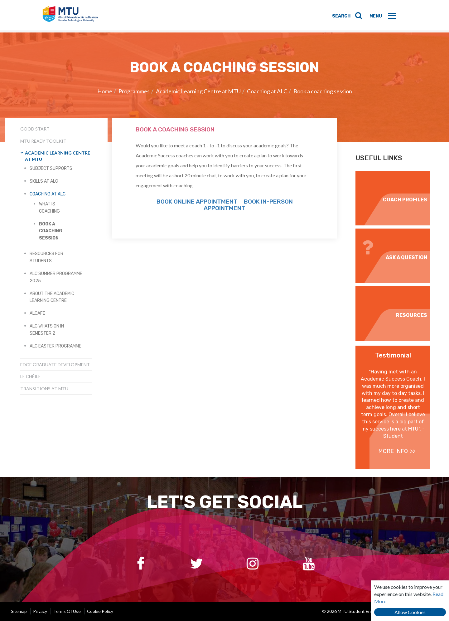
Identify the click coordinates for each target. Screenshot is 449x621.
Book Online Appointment (198, 201)
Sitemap (19, 611)
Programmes (134, 91)
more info (393, 451)
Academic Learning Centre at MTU (198, 91)
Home (104, 91)
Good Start (35, 128)
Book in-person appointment (248, 205)
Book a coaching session (322, 91)
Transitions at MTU (44, 388)
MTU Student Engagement (76, 16)
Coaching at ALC (267, 91)
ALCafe (37, 313)
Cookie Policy (100, 611)
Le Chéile (30, 376)
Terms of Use (67, 611)
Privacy (40, 611)
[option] (224, 87)
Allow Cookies (410, 612)
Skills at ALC (44, 181)
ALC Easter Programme (55, 346)
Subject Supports (51, 168)
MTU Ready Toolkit (43, 141)
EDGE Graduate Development (55, 364)
